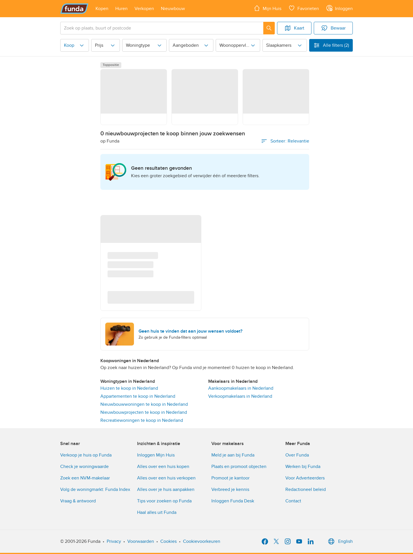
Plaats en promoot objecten (238, 466)
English (340, 541)
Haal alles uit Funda (156, 512)
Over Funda (297, 455)
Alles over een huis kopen (163, 466)
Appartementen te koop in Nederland (137, 396)
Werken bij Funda (302, 466)
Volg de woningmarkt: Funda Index (95, 489)
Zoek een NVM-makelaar (85, 478)
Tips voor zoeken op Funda (164, 501)
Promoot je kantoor (230, 478)
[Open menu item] (102, 8)
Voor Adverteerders (305, 478)
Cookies (168, 541)
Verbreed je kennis (230, 489)
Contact (293, 501)
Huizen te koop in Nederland (129, 388)
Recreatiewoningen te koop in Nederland (141, 420)
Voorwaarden (140, 541)
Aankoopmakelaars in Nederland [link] (240, 388)
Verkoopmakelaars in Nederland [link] (240, 396)
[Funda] (74, 8)
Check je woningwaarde (84, 466)
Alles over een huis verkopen (166, 478)
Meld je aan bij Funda (232, 455)
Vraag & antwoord (78, 501)
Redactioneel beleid (305, 489)
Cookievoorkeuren (201, 541)
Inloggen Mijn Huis (156, 455)
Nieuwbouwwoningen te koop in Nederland (144, 404)
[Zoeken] (269, 28)
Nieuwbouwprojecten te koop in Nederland (143, 412)
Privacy (114, 541)
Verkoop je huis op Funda (86, 455)
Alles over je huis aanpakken (165, 489)
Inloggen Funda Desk (232, 501)
